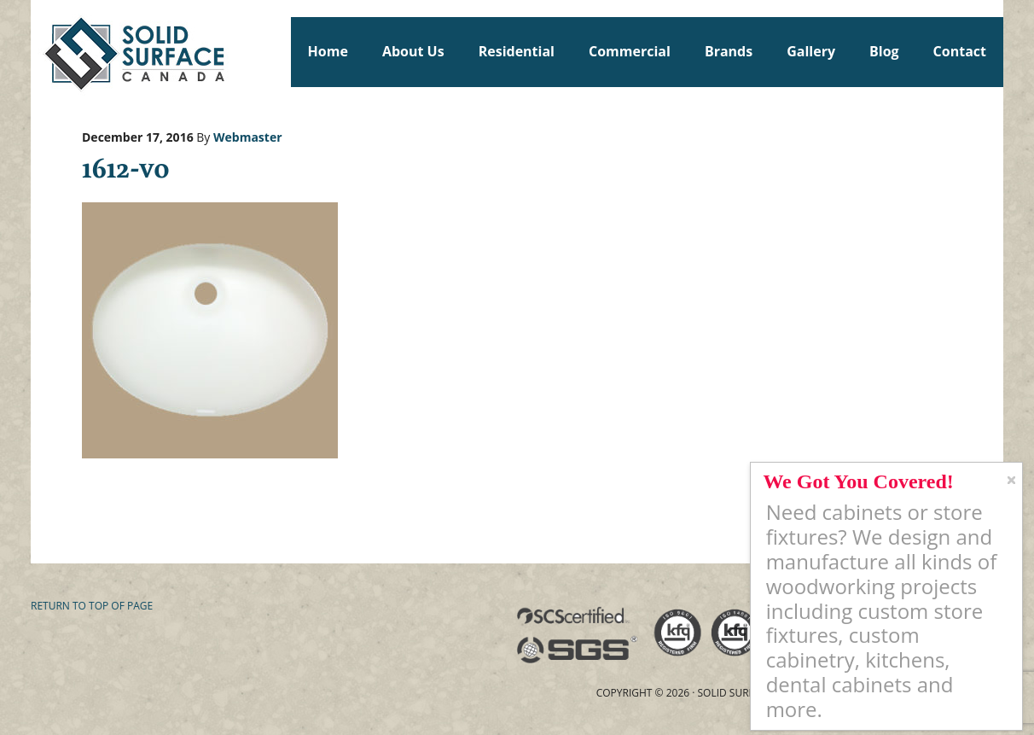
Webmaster (247, 137)
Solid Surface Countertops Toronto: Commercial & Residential (38, 51)
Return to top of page (92, 605)
